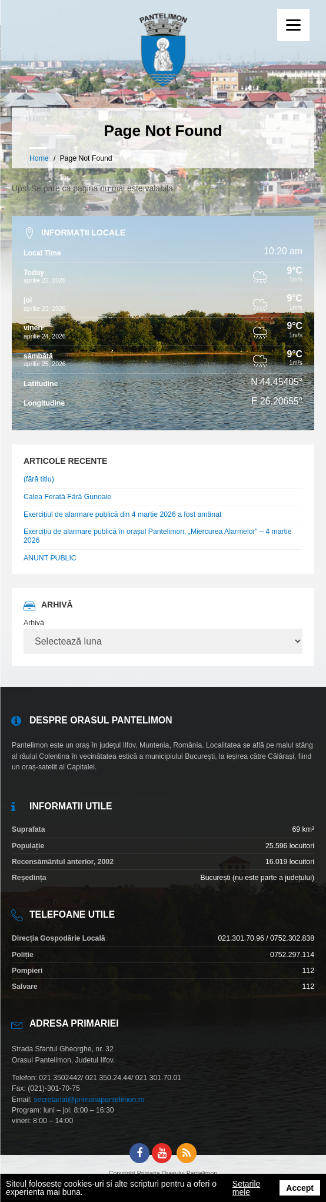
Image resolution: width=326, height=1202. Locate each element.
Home (39, 158)
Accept (300, 1188)
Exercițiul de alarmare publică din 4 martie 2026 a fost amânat (122, 514)
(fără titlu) (39, 479)
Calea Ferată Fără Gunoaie (67, 497)
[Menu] (293, 25)
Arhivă (34, 622)
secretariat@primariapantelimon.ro (89, 1099)
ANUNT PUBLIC (50, 558)
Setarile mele (246, 1188)
